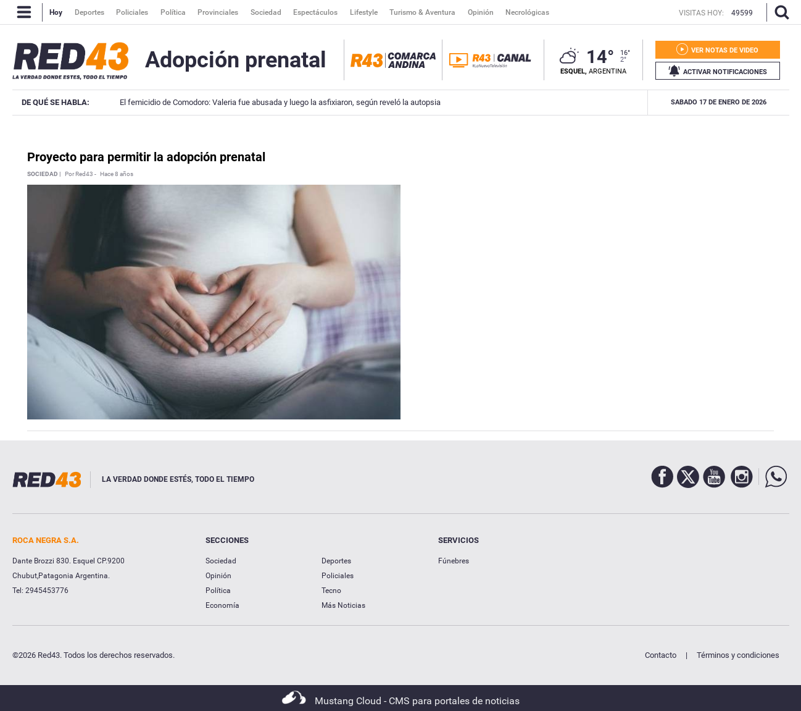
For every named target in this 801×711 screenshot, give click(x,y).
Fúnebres (453, 561)
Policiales (338, 575)
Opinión (218, 575)
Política (218, 590)
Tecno (331, 590)
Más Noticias (343, 605)
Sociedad (220, 561)
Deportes (336, 561)
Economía (222, 605)
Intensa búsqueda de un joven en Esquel (614, 102)
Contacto (660, 655)
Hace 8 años (116, 174)
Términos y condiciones (738, 655)
